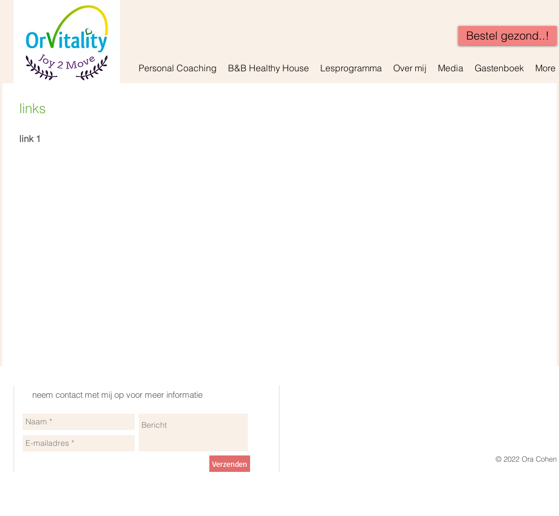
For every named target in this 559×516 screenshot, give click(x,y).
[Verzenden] (229, 463)
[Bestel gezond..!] (507, 35)
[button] (177, 68)
